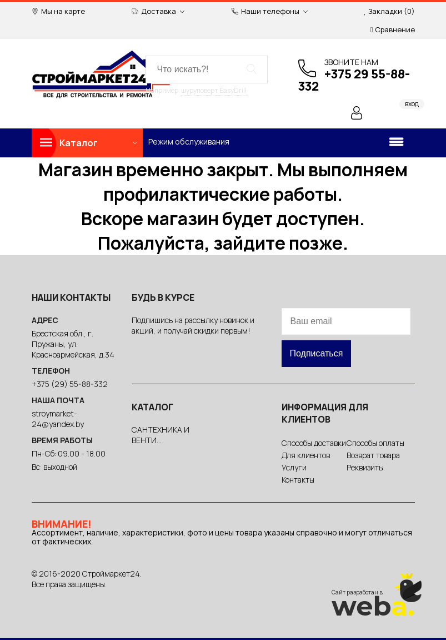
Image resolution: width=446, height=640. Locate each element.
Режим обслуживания (188, 141)
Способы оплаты (375, 443)
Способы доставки (314, 443)
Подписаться (316, 353)
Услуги (294, 467)
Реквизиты (365, 467)
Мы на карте (58, 11)
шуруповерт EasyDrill (214, 90)
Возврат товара (373, 455)
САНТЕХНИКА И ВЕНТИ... (160, 434)
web (373, 606)
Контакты (298, 479)
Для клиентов (306, 455)
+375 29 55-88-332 (354, 80)
